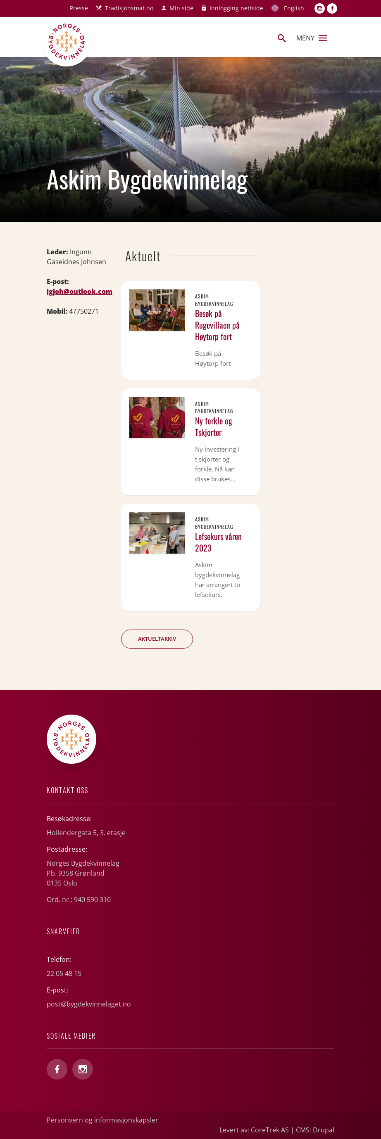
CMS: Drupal (315, 1129)
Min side (181, 8)
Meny (311, 38)
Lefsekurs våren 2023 (218, 542)
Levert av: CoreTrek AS (254, 1129)
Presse (79, 8)
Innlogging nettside (236, 8)
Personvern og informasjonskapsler (102, 1120)
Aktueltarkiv (157, 638)
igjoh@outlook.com (79, 291)
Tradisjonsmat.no (129, 8)
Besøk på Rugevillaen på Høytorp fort (217, 325)
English (294, 8)
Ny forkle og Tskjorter (213, 426)
